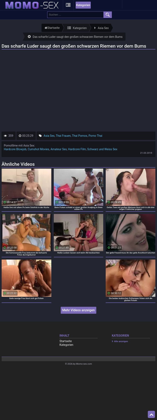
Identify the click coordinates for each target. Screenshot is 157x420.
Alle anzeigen (121, 341)
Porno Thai (95, 135)
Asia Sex (49, 135)
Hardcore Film (77, 149)
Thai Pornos (79, 135)
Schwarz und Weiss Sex (102, 149)
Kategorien (83, 5)
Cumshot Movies (38, 149)
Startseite (65, 341)
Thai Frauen (63, 135)
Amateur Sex (58, 149)
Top (151, 414)
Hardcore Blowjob (15, 149)
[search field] (75, 14)
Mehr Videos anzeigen (78, 310)
